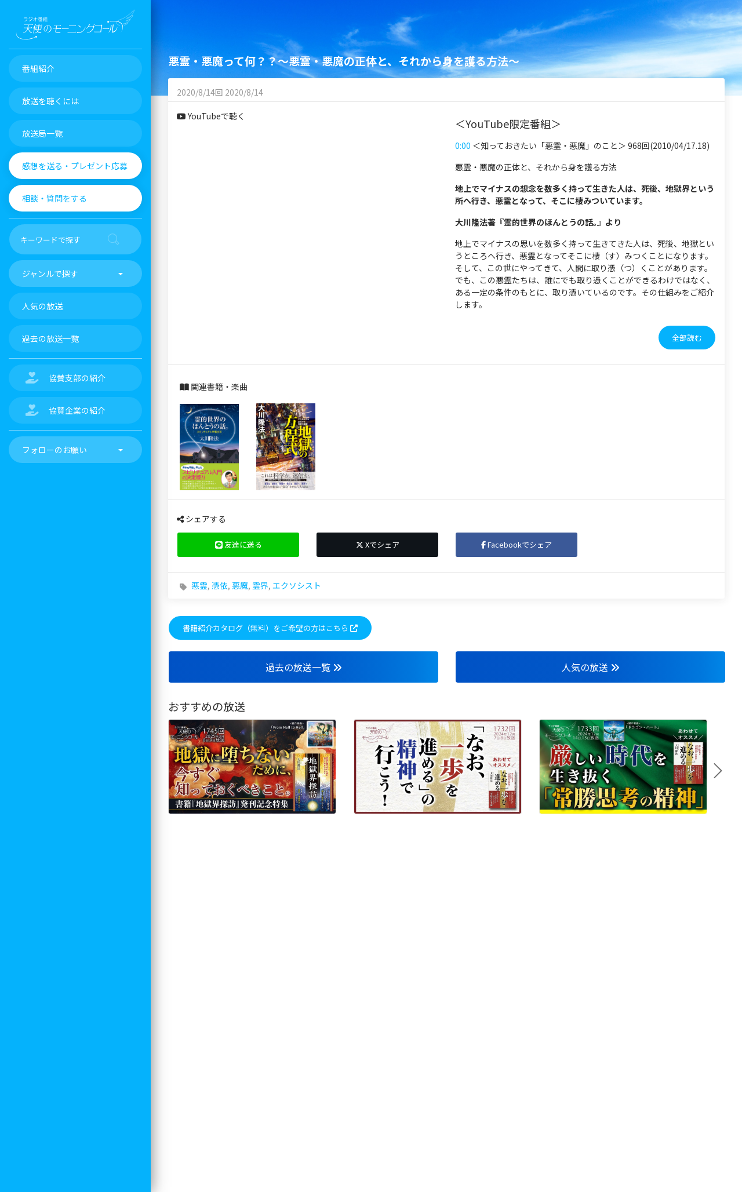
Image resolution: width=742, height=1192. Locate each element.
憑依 (220, 585)
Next (722, 770)
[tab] (585, 338)
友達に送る (238, 544)
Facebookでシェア (516, 544)
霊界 (260, 585)
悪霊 (199, 585)
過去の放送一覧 (303, 667)
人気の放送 (591, 667)
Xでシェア (377, 544)
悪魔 (240, 585)
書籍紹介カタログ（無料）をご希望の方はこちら (270, 627)
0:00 (463, 145)
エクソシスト (296, 585)
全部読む (687, 337)
